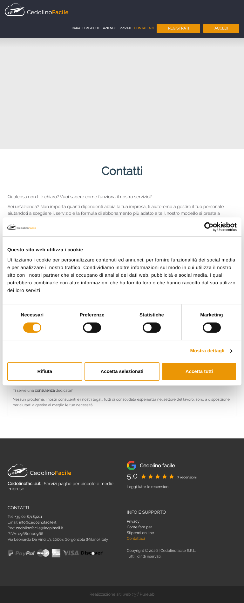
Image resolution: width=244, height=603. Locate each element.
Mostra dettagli (207, 351)
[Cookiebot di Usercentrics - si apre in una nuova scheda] (209, 227)
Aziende (110, 28)
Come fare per (139, 527)
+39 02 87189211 (28, 516)
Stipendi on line (140, 533)
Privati (125, 28)
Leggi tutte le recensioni (148, 486)
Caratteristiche (85, 28)
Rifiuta (44, 371)
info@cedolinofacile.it (37, 522)
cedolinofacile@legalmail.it (39, 528)
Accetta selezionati (121, 371)
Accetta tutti (199, 371)
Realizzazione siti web (110, 594)
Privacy (133, 521)
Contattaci (144, 28)
